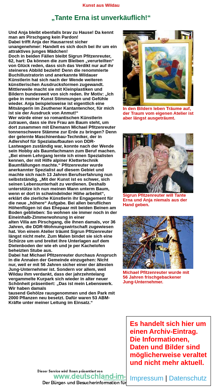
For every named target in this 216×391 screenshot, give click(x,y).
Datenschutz (188, 378)
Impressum (146, 378)
